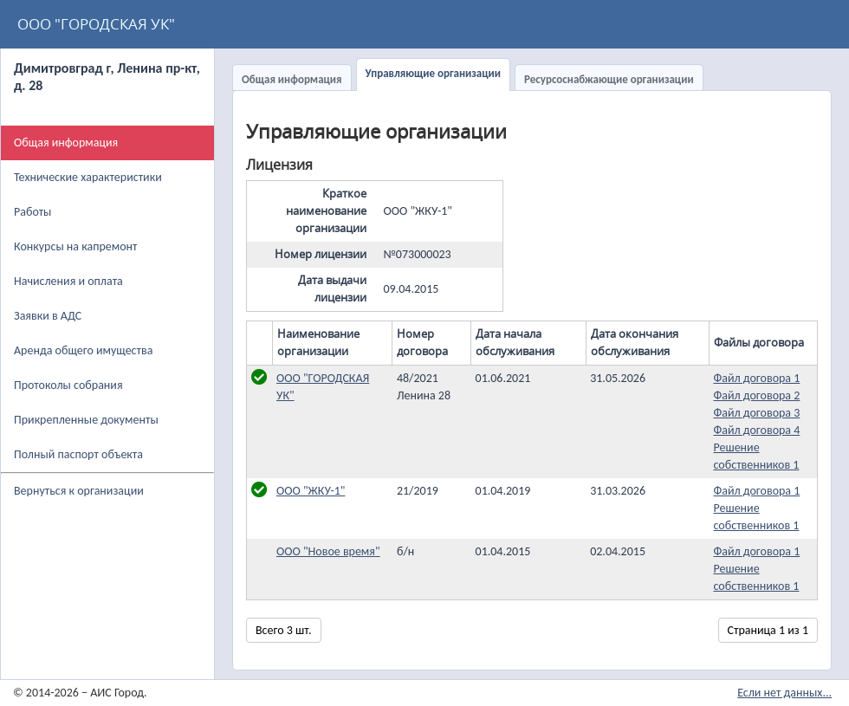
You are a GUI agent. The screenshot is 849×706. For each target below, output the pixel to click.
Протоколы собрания (68, 385)
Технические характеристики (88, 177)
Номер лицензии (320, 254)
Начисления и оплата (68, 281)
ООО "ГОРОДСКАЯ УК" (96, 24)
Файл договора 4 (756, 430)
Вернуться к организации (79, 490)
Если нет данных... (784, 692)
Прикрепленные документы (86, 419)
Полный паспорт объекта (78, 454)
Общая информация (292, 79)
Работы (32, 211)
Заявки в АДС (47, 315)
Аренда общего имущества (83, 350)
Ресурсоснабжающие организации (609, 79)
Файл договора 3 (756, 412)
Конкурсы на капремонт (76, 246)
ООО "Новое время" (328, 551)
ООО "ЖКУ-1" (310, 490)
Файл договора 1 (756, 378)
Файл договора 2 (756, 395)
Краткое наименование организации (326, 211)
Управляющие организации (433, 73)
